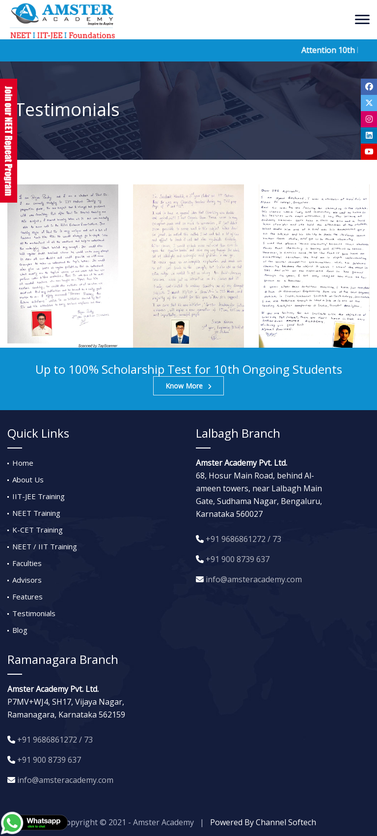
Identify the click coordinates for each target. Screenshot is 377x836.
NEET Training (36, 513)
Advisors (27, 580)
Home (22, 463)
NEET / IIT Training (44, 546)
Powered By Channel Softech (263, 822)
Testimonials (33, 613)
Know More (188, 385)
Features (27, 596)
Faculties (27, 563)
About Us (28, 479)
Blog (19, 630)
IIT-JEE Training (38, 496)
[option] (63, 266)
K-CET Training (37, 530)
